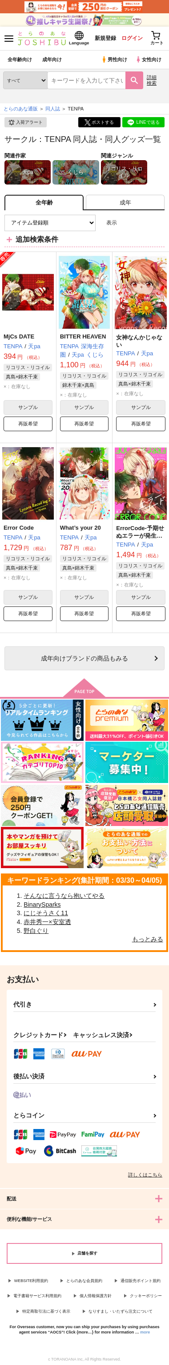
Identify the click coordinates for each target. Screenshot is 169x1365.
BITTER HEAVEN (83, 336)
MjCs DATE (19, 336)
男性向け (114, 59)
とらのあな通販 (21, 108)
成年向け (52, 59)
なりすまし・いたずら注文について (121, 1311)
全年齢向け (20, 59)
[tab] (125, 202)
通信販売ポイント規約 (141, 1280)
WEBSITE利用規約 (31, 1280)
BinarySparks (42, 904)
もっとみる (147, 939)
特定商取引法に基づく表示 (46, 1311)
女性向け (148, 59)
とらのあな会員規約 (84, 1280)
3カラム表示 (127, 223)
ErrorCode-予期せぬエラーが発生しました (140, 536)
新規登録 (105, 38)
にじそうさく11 (46, 913)
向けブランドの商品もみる (84, 658)
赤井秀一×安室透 (47, 921)
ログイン (132, 38)
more (145, 1332)
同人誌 (52, 108)
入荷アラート (25, 122)
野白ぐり (36, 930)
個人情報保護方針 (96, 1296)
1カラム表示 (158, 223)
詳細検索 (152, 80)
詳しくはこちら (145, 1174)
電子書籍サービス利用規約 (37, 1296)
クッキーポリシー (146, 1296)
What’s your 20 (80, 527)
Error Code (19, 527)
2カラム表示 (142, 223)
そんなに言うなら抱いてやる (64, 895)
